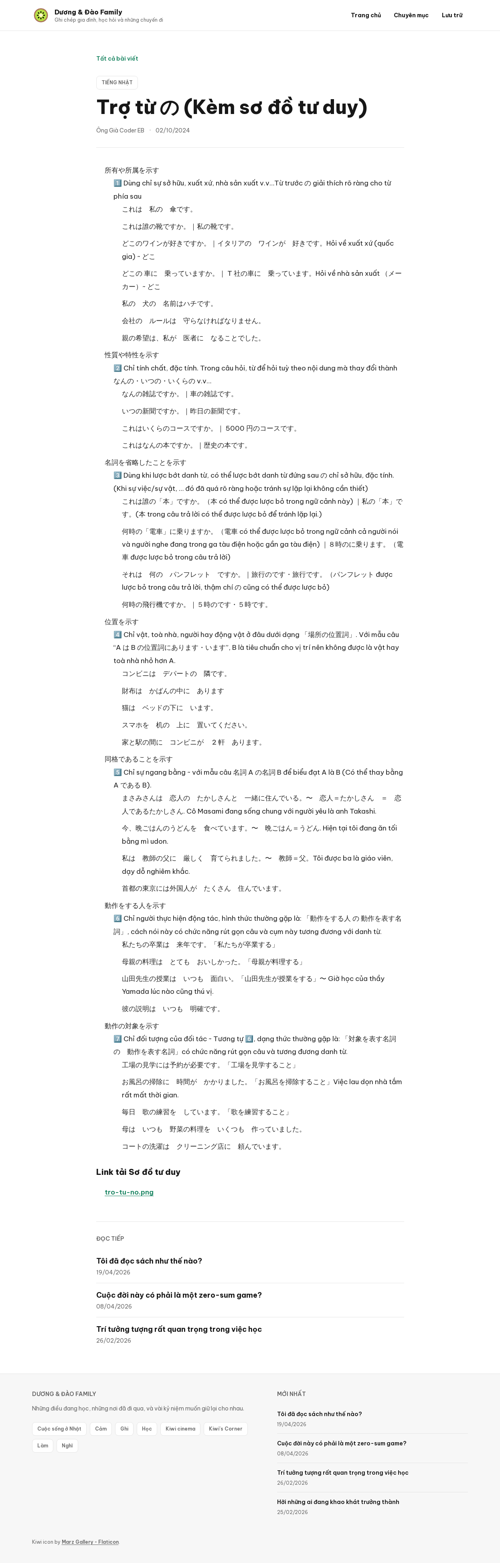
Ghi (124, 1429)
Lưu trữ (452, 15)
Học (147, 1429)
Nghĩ (67, 1446)
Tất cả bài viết (117, 58)
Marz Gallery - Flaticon (90, 1542)
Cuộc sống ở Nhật (59, 1429)
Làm (42, 1446)
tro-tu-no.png (129, 1192)
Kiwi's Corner (226, 1429)
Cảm (101, 1429)
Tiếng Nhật (117, 82)
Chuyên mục (411, 15)
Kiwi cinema (180, 1429)
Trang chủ (366, 15)
